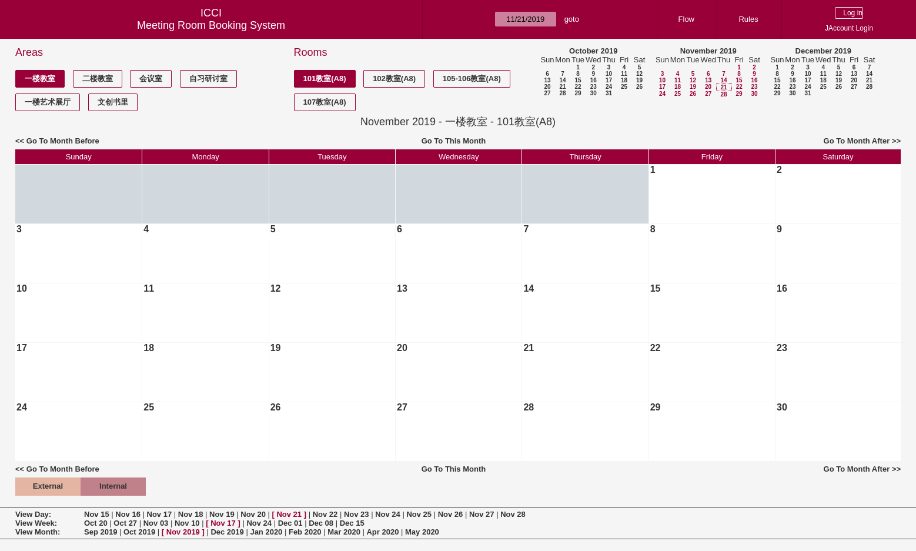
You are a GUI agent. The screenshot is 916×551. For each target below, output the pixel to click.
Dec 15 (352, 523)
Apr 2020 (382, 531)
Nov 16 (128, 514)
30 (593, 93)
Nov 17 (159, 514)
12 (639, 74)
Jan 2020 (266, 531)
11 (624, 74)
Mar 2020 (343, 531)
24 (609, 87)
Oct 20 (96, 523)
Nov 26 (450, 514)
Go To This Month (454, 140)
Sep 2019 (100, 531)
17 (609, 80)
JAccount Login (849, 28)
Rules (748, 19)
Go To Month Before (62, 140)
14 (562, 80)
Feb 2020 (305, 531)
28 (562, 93)
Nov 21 (289, 514)
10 (609, 74)
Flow (686, 19)
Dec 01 (290, 523)
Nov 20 (253, 514)
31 (609, 93)
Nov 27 (481, 514)
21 (562, 87)
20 (547, 87)
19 (639, 80)
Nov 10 (187, 523)
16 (593, 80)
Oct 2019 (139, 531)
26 (639, 87)
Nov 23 (356, 514)
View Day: (33, 514)
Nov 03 (156, 523)
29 (577, 93)
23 (593, 87)
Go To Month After (857, 140)
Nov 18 (190, 514)
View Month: (37, 531)
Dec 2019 (226, 531)
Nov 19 (222, 514)
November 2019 (708, 50)
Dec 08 (321, 523)
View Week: (36, 523)
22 (577, 87)
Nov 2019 (183, 531)
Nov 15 (96, 514)
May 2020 (422, 531)
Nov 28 (513, 514)
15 (577, 80)
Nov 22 (325, 514)
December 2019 (823, 50)
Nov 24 (387, 514)
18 (624, 80)
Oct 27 (125, 523)
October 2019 (593, 50)
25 (624, 87)
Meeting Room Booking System (211, 25)
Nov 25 (419, 514)
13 (547, 80)
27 (547, 93)
